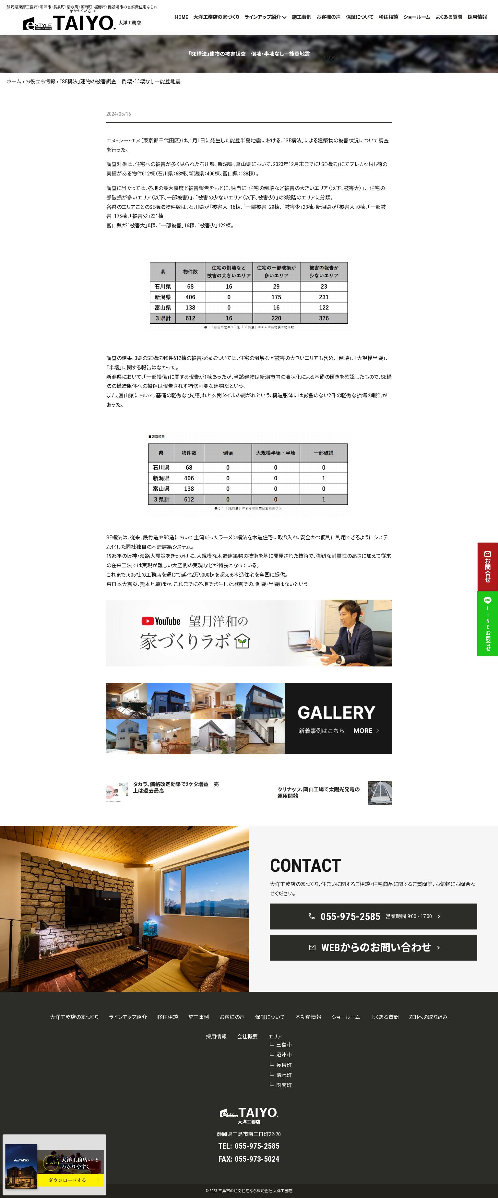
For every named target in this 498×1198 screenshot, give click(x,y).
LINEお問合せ (488, 623)
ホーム (13, 81)
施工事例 (301, 17)
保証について (360, 17)
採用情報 (477, 17)
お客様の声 (328, 17)
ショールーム (416, 17)
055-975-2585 (257, 1146)
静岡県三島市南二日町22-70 (249, 1134)
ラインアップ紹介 (262, 17)
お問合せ (488, 567)
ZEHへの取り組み (428, 1017)
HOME (181, 17)
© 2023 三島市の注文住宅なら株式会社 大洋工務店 (249, 1191)
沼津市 (284, 1055)
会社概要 (247, 1037)
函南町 (284, 1085)
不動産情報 (308, 1017)
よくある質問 (448, 17)
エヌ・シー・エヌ (123, 141)
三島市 (284, 1045)
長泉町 (284, 1065)
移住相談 (388, 17)
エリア (328, 58)
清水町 (284, 1075)
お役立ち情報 (40, 81)
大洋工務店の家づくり (216, 17)
